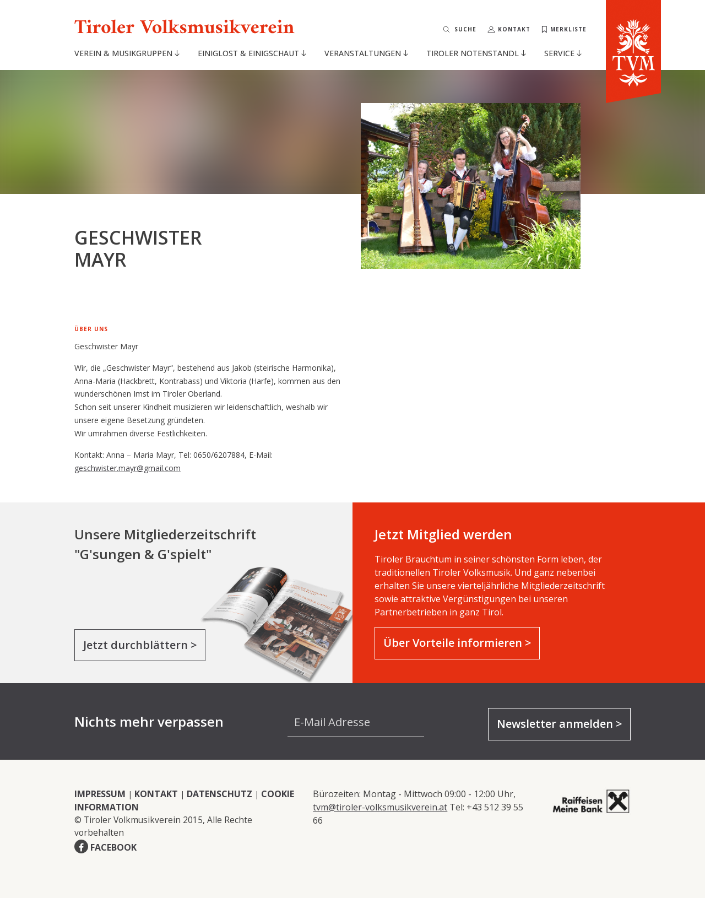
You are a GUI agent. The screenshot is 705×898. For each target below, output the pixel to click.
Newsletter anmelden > (559, 723)
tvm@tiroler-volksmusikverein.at (380, 807)
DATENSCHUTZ (219, 794)
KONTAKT (156, 794)
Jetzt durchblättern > (140, 644)
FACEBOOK (113, 847)
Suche (465, 29)
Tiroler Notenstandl (476, 53)
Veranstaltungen (366, 53)
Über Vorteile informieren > (457, 642)
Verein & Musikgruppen (127, 53)
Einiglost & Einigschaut (252, 53)
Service (563, 53)
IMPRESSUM (100, 794)
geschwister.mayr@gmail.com (127, 468)
